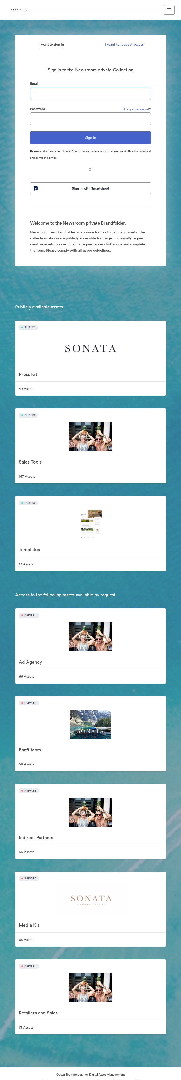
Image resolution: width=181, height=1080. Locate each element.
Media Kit (29, 925)
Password (37, 109)
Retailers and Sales (38, 1013)
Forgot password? (137, 109)
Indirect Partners (36, 837)
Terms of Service (46, 158)
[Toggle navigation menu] (169, 10)
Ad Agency (30, 662)
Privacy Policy (80, 151)
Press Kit (28, 374)
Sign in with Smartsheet (71, 188)
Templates (29, 549)
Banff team (30, 750)
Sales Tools (30, 462)
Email (34, 83)
